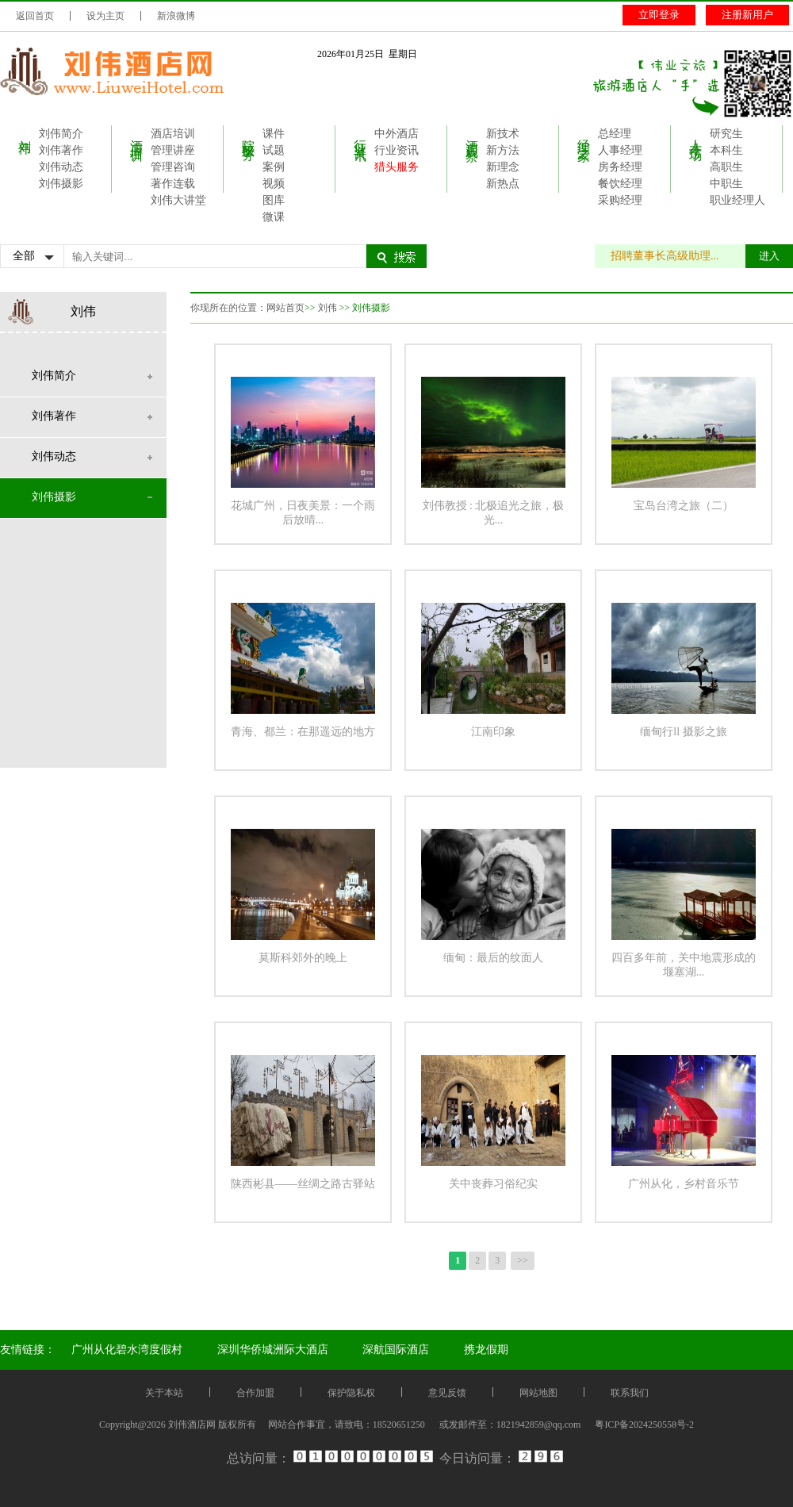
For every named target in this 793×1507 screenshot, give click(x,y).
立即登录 (659, 15)
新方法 (502, 150)
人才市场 (696, 135)
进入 (769, 256)
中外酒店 (396, 134)
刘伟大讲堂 (178, 200)
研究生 (726, 134)
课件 (273, 134)
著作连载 (173, 184)
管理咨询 (173, 167)
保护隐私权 (351, 1392)
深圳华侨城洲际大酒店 (272, 1350)
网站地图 (538, 1392)
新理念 (502, 167)
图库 (273, 200)
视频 (273, 184)
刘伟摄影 (61, 184)
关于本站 (164, 1392)
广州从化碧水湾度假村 (126, 1350)
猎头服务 (396, 167)
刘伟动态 (61, 167)
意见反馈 (447, 1392)
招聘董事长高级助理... (673, 256)
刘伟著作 (61, 150)
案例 (273, 167)
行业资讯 (360, 135)
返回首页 (35, 15)
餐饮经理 (620, 184)
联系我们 (630, 1392)
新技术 (502, 134)
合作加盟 (255, 1392)
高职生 (726, 167)
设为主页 (105, 15)
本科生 (726, 150)
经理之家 (584, 135)
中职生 (726, 184)
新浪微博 (176, 15)
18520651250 (399, 1424)
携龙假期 (486, 1350)
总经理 (614, 134)
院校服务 (248, 135)
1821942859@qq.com (538, 1424)
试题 (273, 150)
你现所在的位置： (228, 307)
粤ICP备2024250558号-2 (644, 1424)
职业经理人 (737, 200)
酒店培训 (137, 135)
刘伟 (25, 132)
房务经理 (620, 167)
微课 (273, 217)
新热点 (502, 184)
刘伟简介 (61, 134)
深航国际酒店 (395, 1350)
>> (522, 1260)
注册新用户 (747, 15)
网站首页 (285, 307)
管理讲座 (173, 150)
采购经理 (620, 200)
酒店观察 (472, 135)
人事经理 (620, 150)
